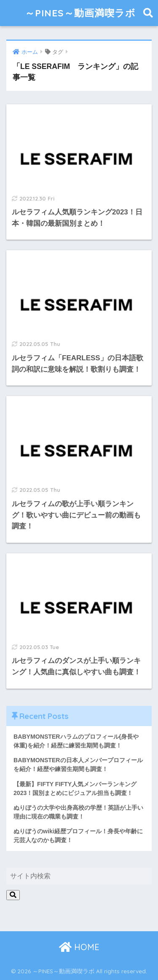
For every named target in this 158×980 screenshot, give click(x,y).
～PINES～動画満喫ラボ (80, 13)
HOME (79, 947)
